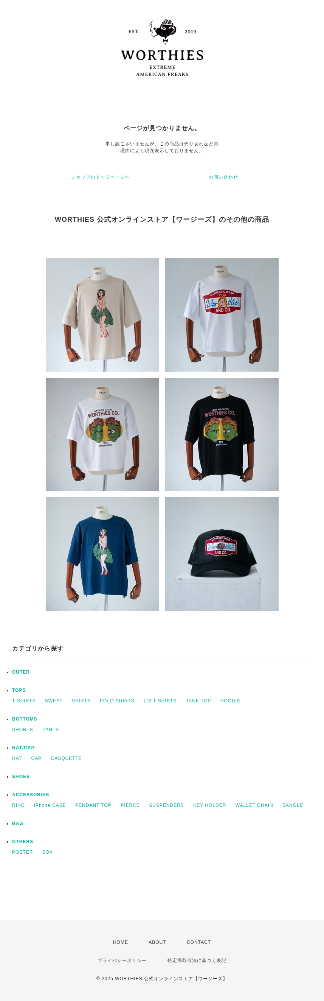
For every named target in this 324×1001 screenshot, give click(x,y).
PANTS (50, 729)
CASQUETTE (66, 758)
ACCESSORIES (30, 794)
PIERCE (130, 805)
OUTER (21, 672)
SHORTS (22, 729)
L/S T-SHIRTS (160, 701)
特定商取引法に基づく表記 (196, 960)
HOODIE (230, 701)
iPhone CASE (50, 805)
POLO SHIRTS (117, 701)
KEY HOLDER (209, 805)
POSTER (22, 852)
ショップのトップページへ (100, 177)
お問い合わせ (223, 177)
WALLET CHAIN (254, 805)
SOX (47, 852)
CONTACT (199, 942)
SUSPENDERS (166, 805)
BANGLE (292, 805)
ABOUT (157, 942)
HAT (17, 758)
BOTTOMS (24, 719)
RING (18, 805)
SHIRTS (81, 701)
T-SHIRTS (24, 701)
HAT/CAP (23, 747)
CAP (36, 758)
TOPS (19, 690)
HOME (120, 942)
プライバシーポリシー (122, 960)
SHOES (21, 776)
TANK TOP (198, 701)
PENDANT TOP (93, 805)
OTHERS (22, 841)
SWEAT (54, 701)
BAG (17, 823)
